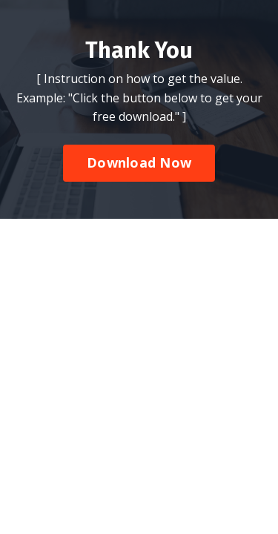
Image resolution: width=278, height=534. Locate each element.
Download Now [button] (139, 320)
